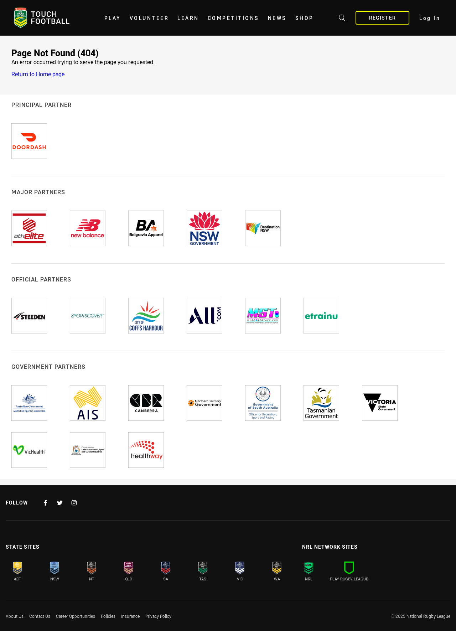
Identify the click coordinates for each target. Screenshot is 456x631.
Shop (304, 18)
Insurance (130, 616)
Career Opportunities (75, 616)
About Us (15, 616)
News (277, 18)
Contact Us (39, 616)
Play (112, 18)
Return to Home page (37, 74)
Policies (108, 616)
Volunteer (149, 18)
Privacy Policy (158, 616)
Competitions (233, 18)
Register (382, 17)
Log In (429, 18)
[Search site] (342, 19)
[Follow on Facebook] (45, 502)
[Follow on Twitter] (59, 502)
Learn (188, 18)
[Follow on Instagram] (74, 502)
